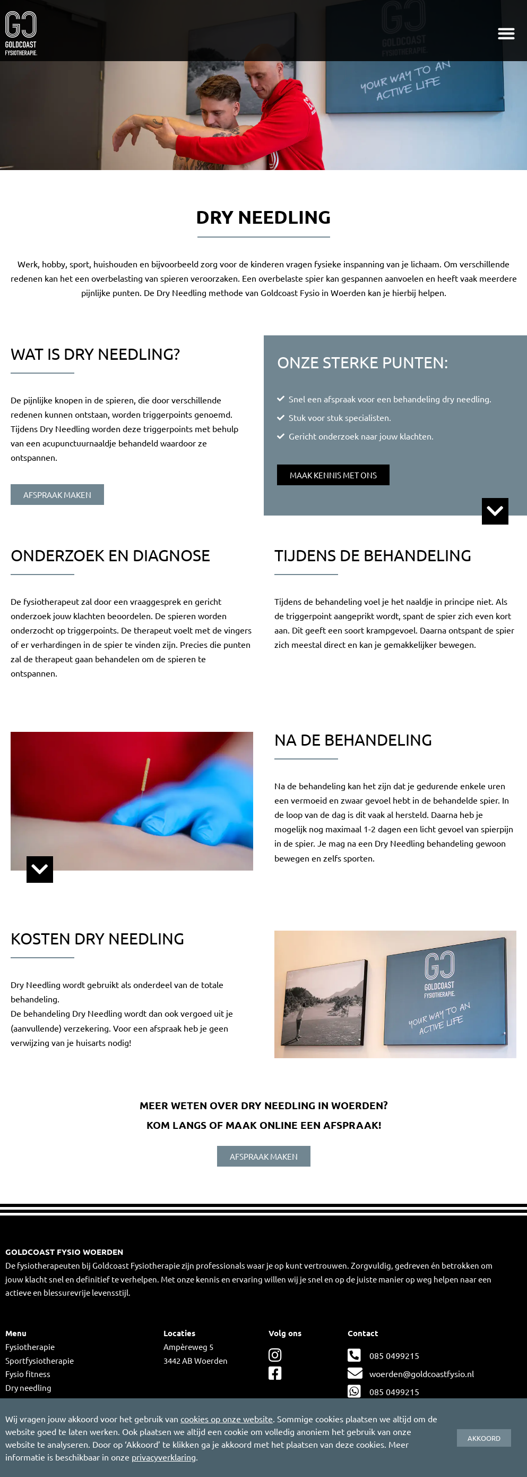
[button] (506, 33)
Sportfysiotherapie (39, 1360)
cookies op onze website (226, 1418)
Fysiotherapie (30, 1346)
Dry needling (28, 1387)
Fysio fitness (27, 1374)
